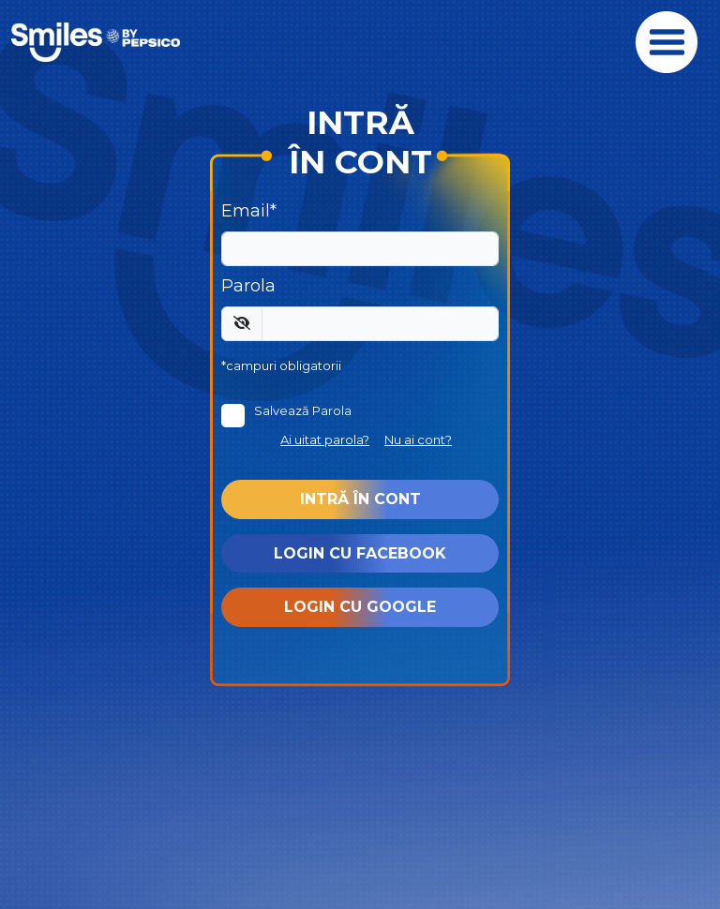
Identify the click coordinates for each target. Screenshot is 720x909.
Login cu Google (360, 607)
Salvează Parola (303, 410)
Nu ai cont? (418, 439)
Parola (248, 286)
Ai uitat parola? (324, 439)
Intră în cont (360, 499)
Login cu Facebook (360, 553)
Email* (249, 211)
